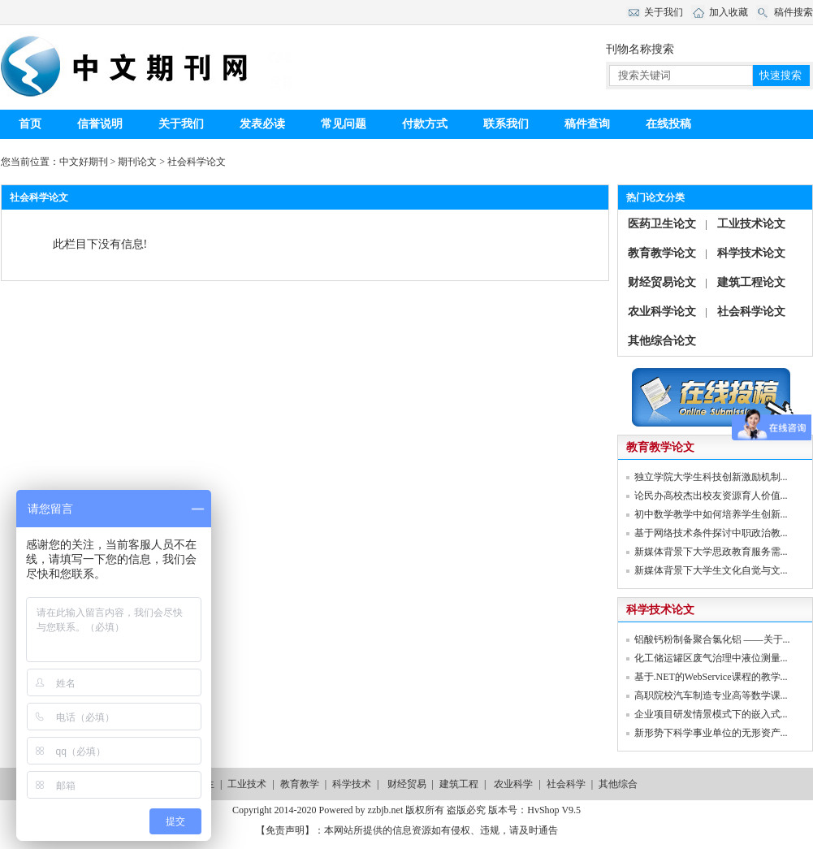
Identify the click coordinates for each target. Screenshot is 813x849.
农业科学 (513, 784)
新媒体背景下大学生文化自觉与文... (711, 570)
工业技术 (246, 784)
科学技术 (351, 784)
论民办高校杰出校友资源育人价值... (711, 495)
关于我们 (181, 124)
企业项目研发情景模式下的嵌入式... (711, 714)
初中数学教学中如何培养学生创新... (711, 514)
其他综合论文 (662, 341)
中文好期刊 (83, 161)
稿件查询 (587, 124)
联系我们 (506, 124)
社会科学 (566, 784)
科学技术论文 (751, 253)
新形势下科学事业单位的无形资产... (711, 733)
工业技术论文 (751, 224)
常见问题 (343, 124)
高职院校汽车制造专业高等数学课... (711, 695)
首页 (30, 124)
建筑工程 (458, 784)
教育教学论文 (662, 253)
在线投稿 (668, 124)
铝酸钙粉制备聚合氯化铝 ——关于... (712, 639)
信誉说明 (100, 124)
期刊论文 (137, 161)
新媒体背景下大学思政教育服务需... (711, 551)
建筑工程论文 (751, 282)
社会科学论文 (196, 161)
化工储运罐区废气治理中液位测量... (711, 658)
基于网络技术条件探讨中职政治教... (711, 533)
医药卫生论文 (662, 224)
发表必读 (262, 124)
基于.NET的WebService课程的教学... (711, 676)
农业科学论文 (662, 311)
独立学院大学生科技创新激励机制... (711, 477)
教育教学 (299, 784)
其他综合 (618, 784)
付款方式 (425, 124)
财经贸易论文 (662, 282)
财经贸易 (406, 784)
